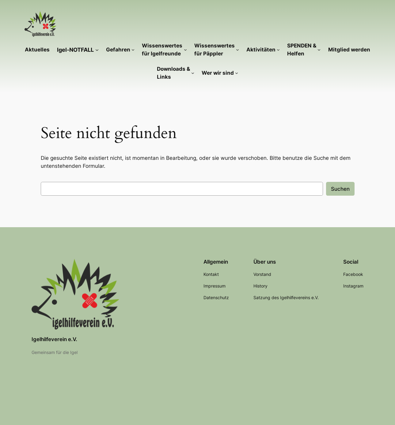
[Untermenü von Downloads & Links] (192, 72)
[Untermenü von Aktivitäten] (278, 49)
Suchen (340, 189)
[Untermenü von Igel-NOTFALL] (97, 49)
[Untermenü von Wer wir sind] (236, 72)
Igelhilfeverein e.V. (54, 339)
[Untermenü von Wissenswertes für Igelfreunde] (185, 49)
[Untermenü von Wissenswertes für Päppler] (237, 49)
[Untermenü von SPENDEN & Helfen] (319, 49)
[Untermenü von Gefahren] (133, 49)
